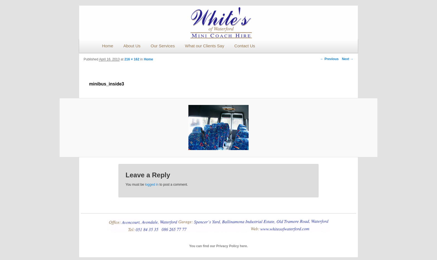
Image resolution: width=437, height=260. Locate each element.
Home (107, 45)
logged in (152, 185)
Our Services (162, 45)
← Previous (329, 59)
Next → (347, 59)
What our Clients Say (204, 45)
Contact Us (244, 45)
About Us (131, 45)
